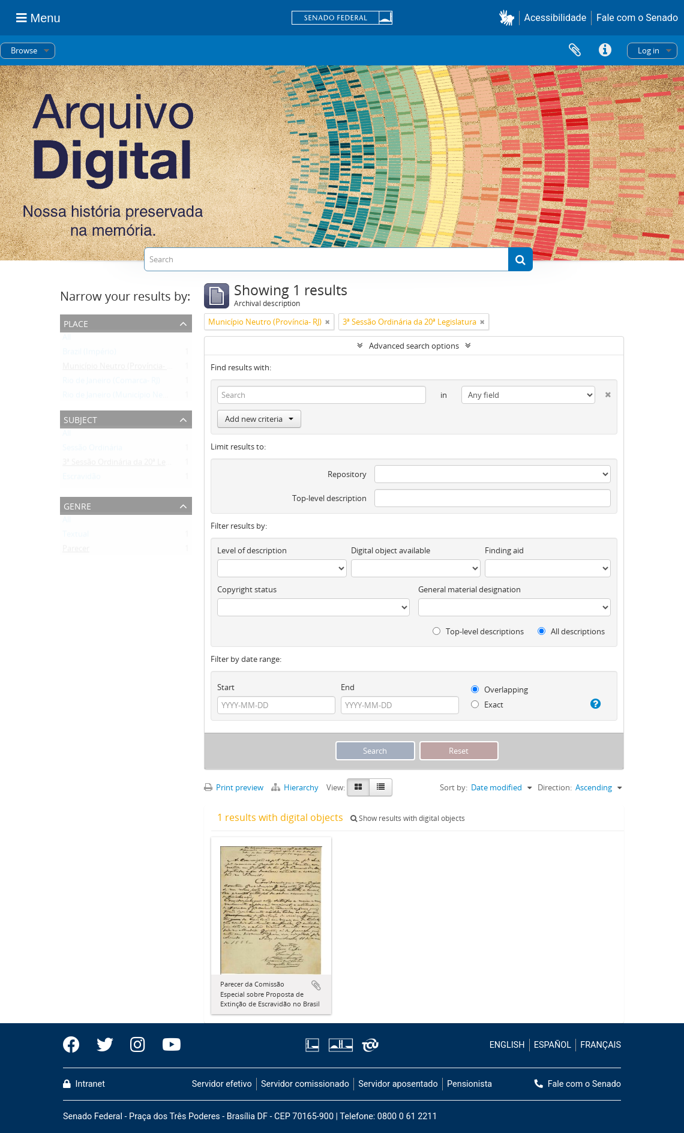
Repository (347, 474)
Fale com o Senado (637, 17)
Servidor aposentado (397, 1084)
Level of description (252, 550)
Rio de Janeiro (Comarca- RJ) (111, 382)
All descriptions (571, 631)
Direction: (555, 787)
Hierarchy (295, 787)
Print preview (233, 787)
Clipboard (575, 50)
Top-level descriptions (478, 631)
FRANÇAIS (600, 1045)
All (66, 339)
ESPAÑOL (552, 1045)
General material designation (469, 589)
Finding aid (504, 550)
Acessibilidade (555, 17)
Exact (487, 704)
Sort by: (453, 787)
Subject (80, 418)
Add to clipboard (316, 985)
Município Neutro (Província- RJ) (119, 368)
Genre (77, 505)
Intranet (84, 1084)
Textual (75, 536)
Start (226, 687)
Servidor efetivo (222, 1084)
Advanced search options (414, 345)
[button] (509, 18)
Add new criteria (259, 418)
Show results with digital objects (407, 818)
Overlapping (499, 689)
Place (76, 322)
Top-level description (329, 498)
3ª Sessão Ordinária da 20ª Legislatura (129, 464)
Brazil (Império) (89, 354)
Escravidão (81, 478)
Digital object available (390, 550)
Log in (648, 50)
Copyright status (247, 589)
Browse (24, 50)
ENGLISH (507, 1045)
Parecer (75, 550)
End (348, 687)
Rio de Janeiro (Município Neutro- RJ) (126, 397)
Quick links (605, 50)
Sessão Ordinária (92, 450)
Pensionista (469, 1084)
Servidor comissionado (305, 1084)
